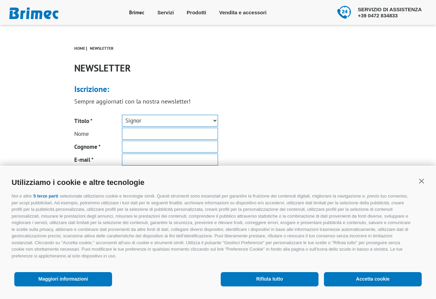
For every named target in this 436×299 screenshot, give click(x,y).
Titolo (81, 121)
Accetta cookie (373, 279)
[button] (421, 181)
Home (79, 48)
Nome (81, 134)
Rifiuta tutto (269, 279)
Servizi (165, 12)
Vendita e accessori (242, 12)
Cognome (85, 147)
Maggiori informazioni (63, 279)
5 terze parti (45, 196)
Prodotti (196, 12)
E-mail (82, 159)
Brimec (136, 12)
